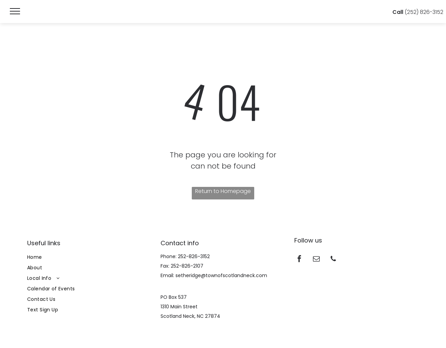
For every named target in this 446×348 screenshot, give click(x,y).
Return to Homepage (223, 191)
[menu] (15, 11)
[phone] (333, 260)
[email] (316, 260)
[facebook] (299, 260)
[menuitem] (89, 257)
